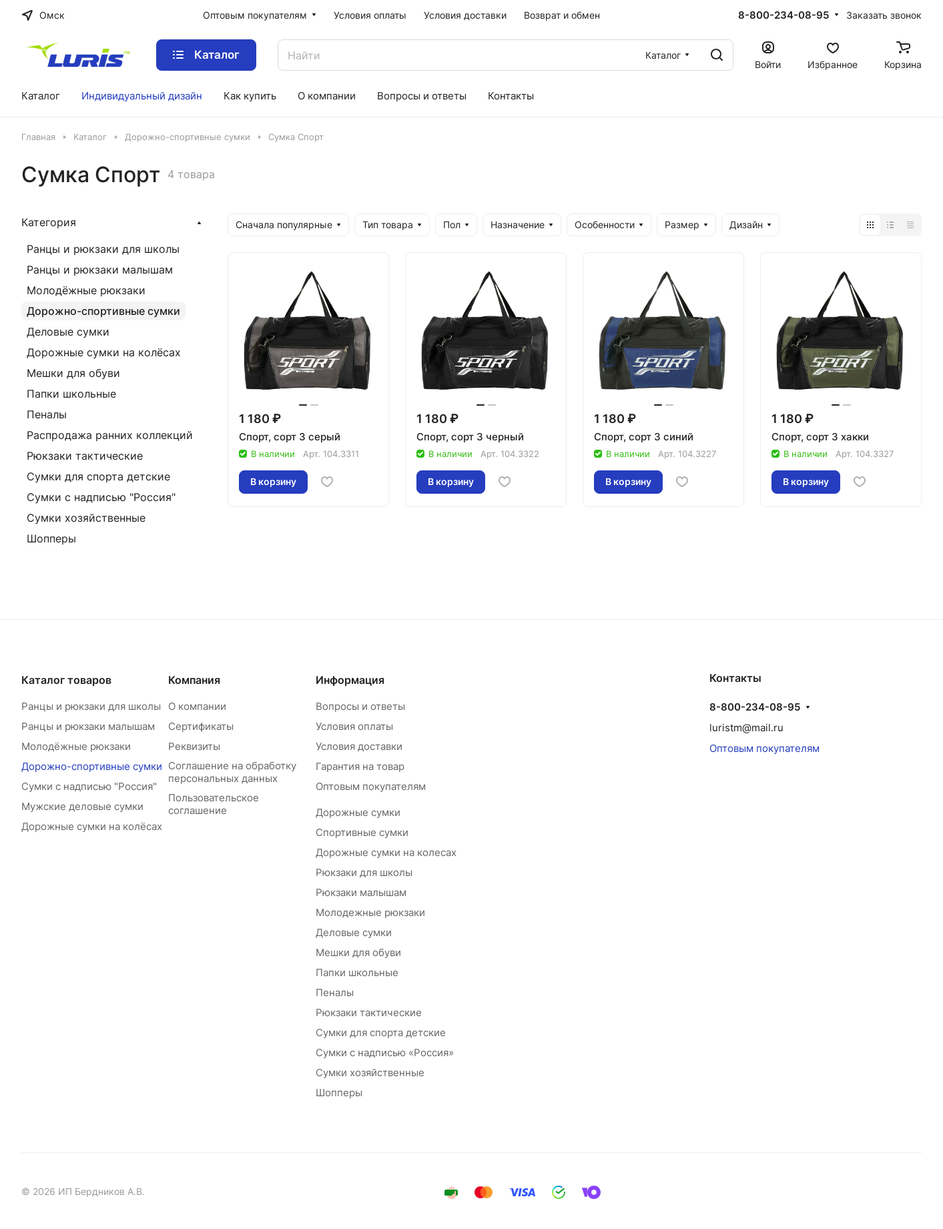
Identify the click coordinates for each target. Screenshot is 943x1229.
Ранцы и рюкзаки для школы (103, 249)
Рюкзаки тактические (85, 455)
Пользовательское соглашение (213, 804)
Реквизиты (194, 746)
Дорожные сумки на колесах (386, 852)
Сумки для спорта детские (98, 476)
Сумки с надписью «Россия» (385, 1052)
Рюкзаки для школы (364, 872)
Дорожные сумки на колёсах (104, 352)
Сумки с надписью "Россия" (101, 497)
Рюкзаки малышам (361, 892)
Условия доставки (359, 746)
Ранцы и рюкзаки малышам (100, 269)
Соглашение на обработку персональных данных (232, 772)
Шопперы (51, 538)
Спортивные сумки (362, 832)
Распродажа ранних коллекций (110, 435)
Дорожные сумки (358, 812)
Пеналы (47, 414)
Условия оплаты (354, 726)
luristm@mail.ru (746, 727)
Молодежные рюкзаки (370, 912)
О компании (197, 706)
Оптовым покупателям (371, 786)
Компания (194, 680)
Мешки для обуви (73, 373)
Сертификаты (201, 726)
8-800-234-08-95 (783, 15)
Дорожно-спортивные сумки (103, 311)
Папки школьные (71, 393)
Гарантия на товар (360, 766)
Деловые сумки (68, 331)
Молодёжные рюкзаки (86, 290)
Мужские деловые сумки (82, 806)
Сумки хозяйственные (86, 517)
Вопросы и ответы (360, 706)
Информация (350, 680)
